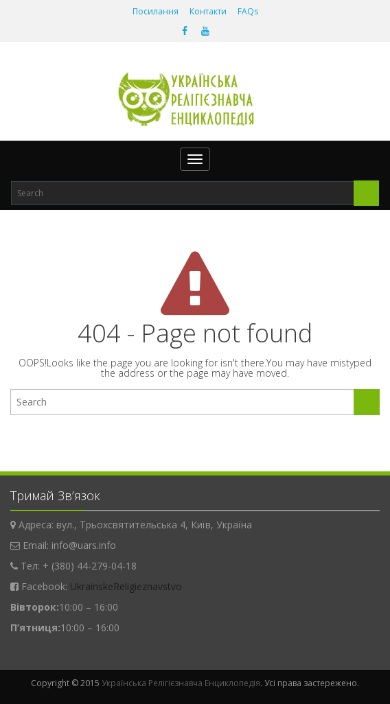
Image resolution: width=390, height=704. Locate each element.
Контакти (208, 11)
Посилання (156, 11)
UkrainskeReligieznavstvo (126, 586)
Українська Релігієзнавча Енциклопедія (181, 683)
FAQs (248, 11)
